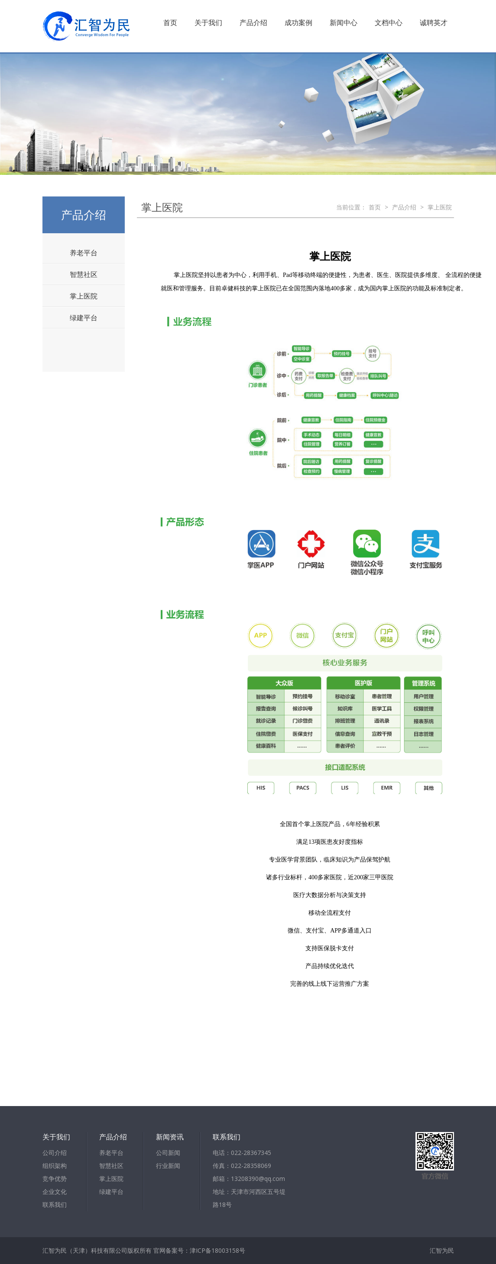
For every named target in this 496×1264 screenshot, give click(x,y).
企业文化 (54, 1191)
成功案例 (298, 22)
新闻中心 (343, 22)
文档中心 (388, 22)
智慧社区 (83, 274)
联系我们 (54, 1204)
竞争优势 (54, 1178)
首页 (170, 22)
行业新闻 (168, 1165)
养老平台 (83, 252)
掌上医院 (83, 296)
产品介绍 (253, 22)
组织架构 (54, 1165)
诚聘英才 (433, 22)
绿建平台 (83, 317)
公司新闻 (168, 1152)
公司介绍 (54, 1152)
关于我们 (208, 22)
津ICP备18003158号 (217, 1250)
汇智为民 (442, 1250)
